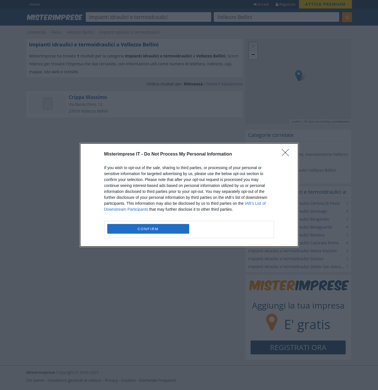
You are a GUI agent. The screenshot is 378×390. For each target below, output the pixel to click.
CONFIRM (148, 229)
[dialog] (189, 195)
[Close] (287, 154)
